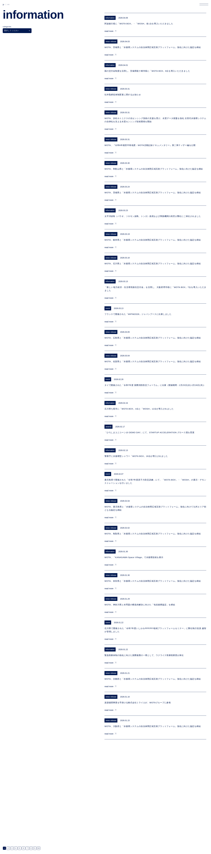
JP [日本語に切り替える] (3, 4)
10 (39, 848)
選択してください (17, 31)
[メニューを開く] (203, 4)
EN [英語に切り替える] (8, 4)
